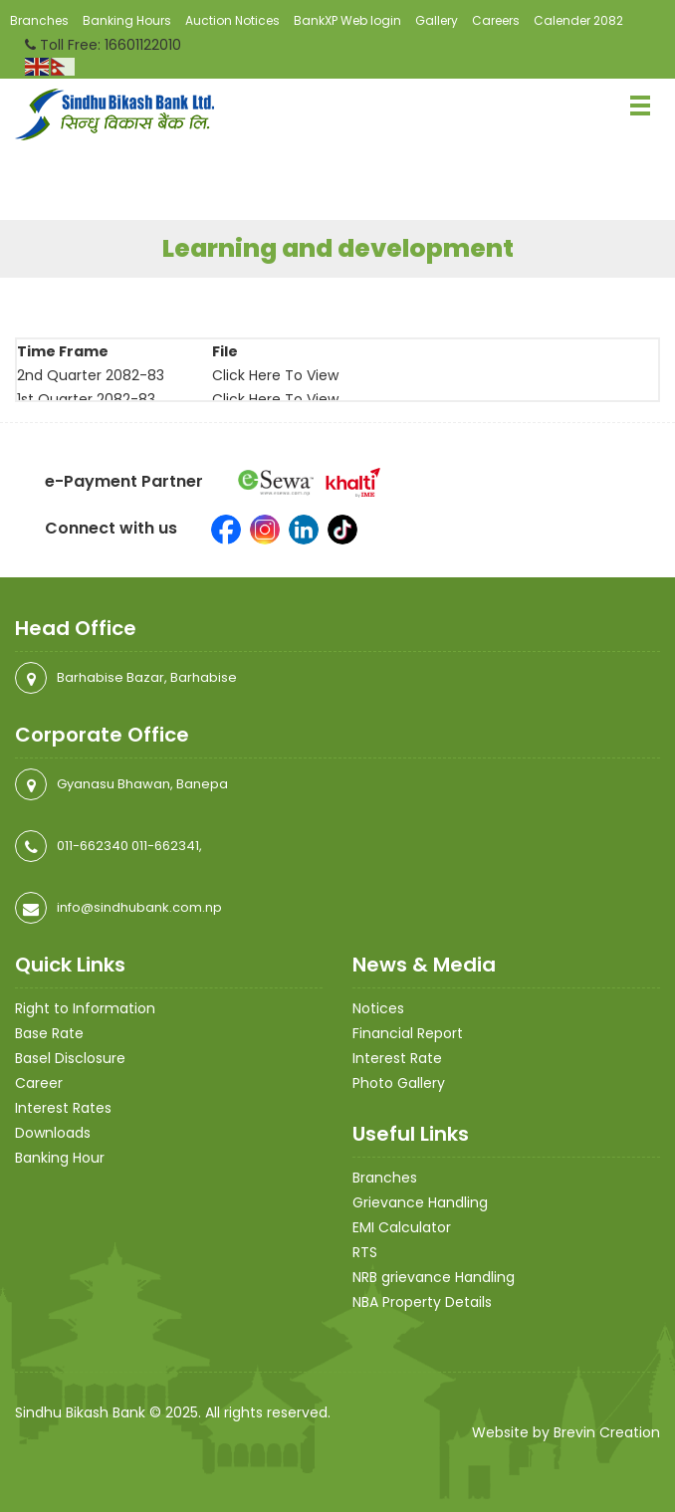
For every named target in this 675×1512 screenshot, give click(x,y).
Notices (378, 1008)
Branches (39, 20)
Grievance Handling (420, 1202)
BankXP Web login (347, 20)
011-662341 (165, 845)
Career (39, 1083)
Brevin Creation (607, 1432)
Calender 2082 (578, 20)
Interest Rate (397, 1058)
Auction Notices (232, 20)
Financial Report (407, 1033)
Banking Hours (127, 20)
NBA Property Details (422, 1302)
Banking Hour (60, 1158)
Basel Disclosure (70, 1058)
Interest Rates (63, 1108)
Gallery (436, 20)
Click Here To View (275, 375)
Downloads (53, 1133)
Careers (496, 20)
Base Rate (49, 1033)
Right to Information (85, 1008)
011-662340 (92, 845)
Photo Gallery (398, 1083)
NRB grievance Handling (433, 1277)
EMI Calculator (401, 1227)
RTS (364, 1252)
